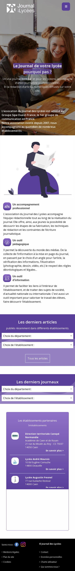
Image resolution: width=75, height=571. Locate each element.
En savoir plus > (55, 450)
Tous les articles (38, 358)
